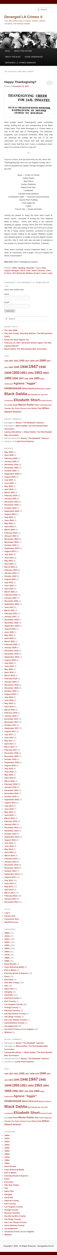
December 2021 (11, 601)
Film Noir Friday (11, 982)
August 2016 (10, 765)
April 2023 (8, 564)
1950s (7, 948)
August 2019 (10, 660)
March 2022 (9, 592)
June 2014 (9, 846)
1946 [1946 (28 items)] (24, 367)
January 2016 (10, 787)
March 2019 (9, 675)
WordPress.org (11, 922)
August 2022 (10, 579)
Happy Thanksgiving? (20, 82)
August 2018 (10, 694)
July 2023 (8, 554)
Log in (7, 913)
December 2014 (11, 827)
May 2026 (8, 452)
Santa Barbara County (14, 1023)
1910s (14, 268)
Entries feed (9, 916)
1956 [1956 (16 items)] (15, 378)
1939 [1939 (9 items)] (37, 361)
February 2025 (10, 495)
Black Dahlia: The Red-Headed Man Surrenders (25, 349)
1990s (7, 961)
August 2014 (10, 840)
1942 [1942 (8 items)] (6, 367)
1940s (7, 945)
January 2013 (10, 899)
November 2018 (11, 688)
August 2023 (10, 551)
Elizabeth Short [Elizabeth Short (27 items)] (27, 400)
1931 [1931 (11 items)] (16, 361)
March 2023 (9, 567)
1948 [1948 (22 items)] (42, 367)
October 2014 (10, 834)
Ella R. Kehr (25, 271)
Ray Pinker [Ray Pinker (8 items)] (16, 408)
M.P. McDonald (19, 273)
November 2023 (11, 542)
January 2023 (10, 573)
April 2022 (8, 589)
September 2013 (11, 874)
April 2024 (8, 526)
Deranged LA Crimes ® (23, 17)
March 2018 (9, 710)
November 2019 (11, 654)
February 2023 (10, 570)
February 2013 (10, 896)
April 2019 (8, 672)
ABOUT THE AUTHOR (23, 51)
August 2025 (10, 477)
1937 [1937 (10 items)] (27, 361)
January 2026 (10, 461)
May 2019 (8, 669)
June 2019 (9, 666)
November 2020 (11, 623)
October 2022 (10, 576)
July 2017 (8, 734)
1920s (7, 939)
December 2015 (11, 790)
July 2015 (8, 806)
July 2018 (8, 697)
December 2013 (11, 865)
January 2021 (10, 616)
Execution (8, 979)
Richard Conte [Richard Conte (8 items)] (25, 408)
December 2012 (11, 902)
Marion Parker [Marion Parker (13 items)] (26, 404)
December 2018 (11, 685)
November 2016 (11, 756)
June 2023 (9, 558)
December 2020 (11, 620)
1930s (7, 942)
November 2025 (11, 468)
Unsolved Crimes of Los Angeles (19, 1029)
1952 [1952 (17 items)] (30, 372)
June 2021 (9, 607)
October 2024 (10, 508)
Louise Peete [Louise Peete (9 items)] (12, 405)
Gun (6, 986)
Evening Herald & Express (16, 973)
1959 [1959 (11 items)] (31, 378)
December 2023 (11, 539)
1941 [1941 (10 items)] (48, 361)
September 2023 (11, 548)
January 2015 (10, 824)
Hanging (21, 268)
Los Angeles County (13, 1004)
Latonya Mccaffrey (12, 432)
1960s (7, 952)
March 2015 (9, 818)
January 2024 (10, 536)
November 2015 (11, 793)
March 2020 (9, 641)
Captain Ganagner (11, 271)
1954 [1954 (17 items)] (45, 372)
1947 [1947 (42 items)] (33, 366)
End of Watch (10, 970)
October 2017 (10, 725)
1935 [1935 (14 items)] (22, 360)
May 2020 (8, 635)
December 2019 (11, 651)
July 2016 (8, 768)
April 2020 (8, 638)
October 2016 (10, 759)
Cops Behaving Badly (14, 967)
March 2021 (9, 610)
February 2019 (10, 678)
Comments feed (11, 919)
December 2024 (11, 502)
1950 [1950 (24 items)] (16, 373)
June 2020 (9, 632)
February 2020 (10, 644)
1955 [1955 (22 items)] (7, 378)
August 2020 (10, 629)
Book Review (10, 964)
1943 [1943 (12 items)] (10, 367)
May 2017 (8, 741)
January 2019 (10, 682)
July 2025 (8, 480)
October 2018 (10, 691)
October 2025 (10, 471)
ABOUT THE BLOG (12, 57)
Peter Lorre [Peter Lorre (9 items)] (39, 405)
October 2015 (10, 796)
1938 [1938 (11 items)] (32, 361)
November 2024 (11, 505)
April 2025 (8, 489)
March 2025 (9, 492)
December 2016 (11, 753)
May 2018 (8, 703)
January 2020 (10, 647)
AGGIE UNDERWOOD (34, 57)
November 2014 (11, 831)
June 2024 (9, 520)
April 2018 (8, 706)
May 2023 (8, 561)
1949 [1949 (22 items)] (7, 373)
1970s (7, 955)
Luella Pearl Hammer (24, 441)
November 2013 (11, 868)
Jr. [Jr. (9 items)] (5, 405)
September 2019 (11, 657)
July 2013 (8, 880)
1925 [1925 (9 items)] (6, 361)
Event (6, 976)
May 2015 (8, 812)
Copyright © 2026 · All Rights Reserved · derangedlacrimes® (28, 1246)
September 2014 (11, 837)
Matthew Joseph (33, 273)
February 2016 (10, 784)
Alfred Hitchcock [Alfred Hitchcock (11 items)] (30, 388)
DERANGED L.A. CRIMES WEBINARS (20, 63)
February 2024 (10, 533)
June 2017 (9, 737)
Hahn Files (9, 989)
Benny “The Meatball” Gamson (30, 423)
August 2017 (10, 731)
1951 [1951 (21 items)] (23, 373)
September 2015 (11, 799)
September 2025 (11, 474)
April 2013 (8, 890)
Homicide (30, 268)
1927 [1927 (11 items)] (11, 361)
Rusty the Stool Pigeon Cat (16, 340)
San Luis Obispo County (15, 1020)
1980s (7, 958)
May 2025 (8, 486)
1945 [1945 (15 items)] (16, 367)
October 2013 (10, 871)
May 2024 (8, 523)
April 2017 (8, 744)
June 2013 (9, 883)
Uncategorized (10, 1026)
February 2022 (10, 595)
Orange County (11, 1007)
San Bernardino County (15, 1013)
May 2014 (8, 849)
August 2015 (10, 803)
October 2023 (10, 545)
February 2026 (10, 458)
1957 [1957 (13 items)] (21, 378)
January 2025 (10, 499)
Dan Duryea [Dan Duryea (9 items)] (32, 395)
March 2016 (9, 781)
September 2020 (11, 626)
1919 (44, 268)
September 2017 (11, 728)
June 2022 (9, 585)
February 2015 (10, 821)
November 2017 (11, 722)
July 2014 (8, 843)
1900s (7, 933)
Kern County (10, 1001)
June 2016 (9, 772)
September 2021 (11, 604)
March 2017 (9, 747)
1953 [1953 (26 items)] (38, 373)
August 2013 (10, 877)
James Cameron (38, 271)
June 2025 (9, 483)
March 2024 (9, 529)
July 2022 (8, 582)
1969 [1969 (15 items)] (37, 378)
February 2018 (10, 713)
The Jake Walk (10, 330)
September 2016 (11, 762)
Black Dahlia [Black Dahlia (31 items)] (15, 394)
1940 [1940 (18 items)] (42, 360)
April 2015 (8, 815)
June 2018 (9, 700)
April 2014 (8, 852)
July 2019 (8, 663)
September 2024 (11, 511)
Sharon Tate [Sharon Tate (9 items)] (36, 408)
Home (7, 51)
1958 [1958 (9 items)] (26, 379)
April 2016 (8, 778)
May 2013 (8, 886)
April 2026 (8, 455)
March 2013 (9, 893)
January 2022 (10, 598)
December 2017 (11, 719)
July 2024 (8, 517)
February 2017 (10, 750)
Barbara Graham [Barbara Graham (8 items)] (45, 389)
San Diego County (12, 1017)
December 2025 (11, 464)
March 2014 (9, 855)
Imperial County (11, 998)
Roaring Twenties (12, 1010)
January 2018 (10, 716)
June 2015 (9, 809)
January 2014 (10, 862)
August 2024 (10, 514)
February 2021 (10, 613)
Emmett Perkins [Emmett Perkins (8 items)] (46, 400)
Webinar (8, 1032)
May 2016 (8, 775)
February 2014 (10, 859)
